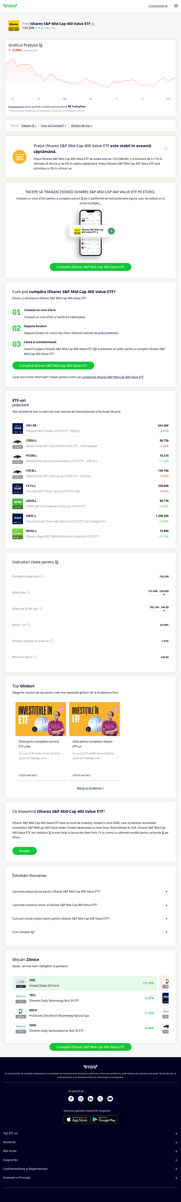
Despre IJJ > (28, 126)
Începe (24, 851)
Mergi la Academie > (90, 788)
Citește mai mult (28, 775)
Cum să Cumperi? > (53, 126)
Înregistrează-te (16, 106)
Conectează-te (158, 6)
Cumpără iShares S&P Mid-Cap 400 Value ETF (90, 267)
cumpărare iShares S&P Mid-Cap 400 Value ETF (112, 377)
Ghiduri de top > (81, 126)
